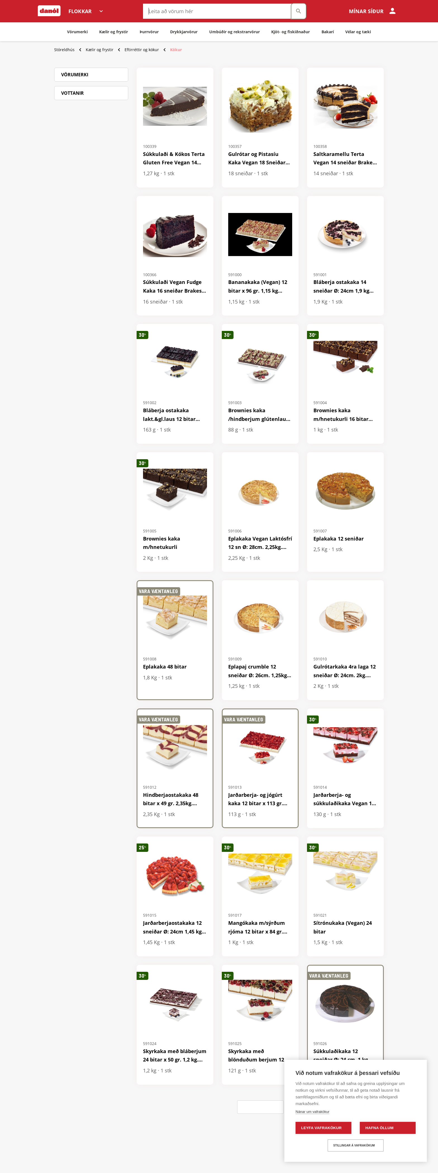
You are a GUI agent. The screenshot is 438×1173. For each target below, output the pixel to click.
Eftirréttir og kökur (142, 49)
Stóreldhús (64, 49)
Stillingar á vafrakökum (354, 1145)
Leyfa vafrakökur (321, 1128)
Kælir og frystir (99, 49)
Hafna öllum (379, 1128)
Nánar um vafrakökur (312, 1112)
